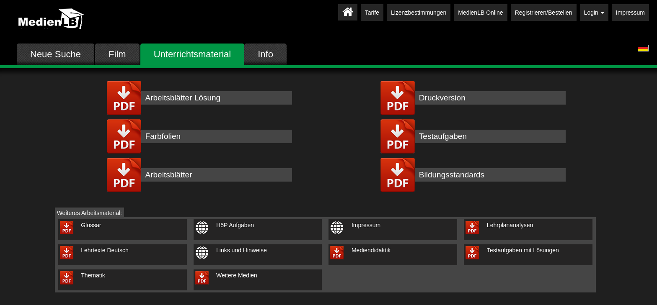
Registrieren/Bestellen (543, 12)
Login (594, 12)
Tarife (372, 12)
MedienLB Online (480, 12)
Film (117, 54)
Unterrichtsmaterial (192, 54)
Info (265, 54)
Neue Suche (55, 54)
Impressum (630, 12)
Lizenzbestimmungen (418, 12)
